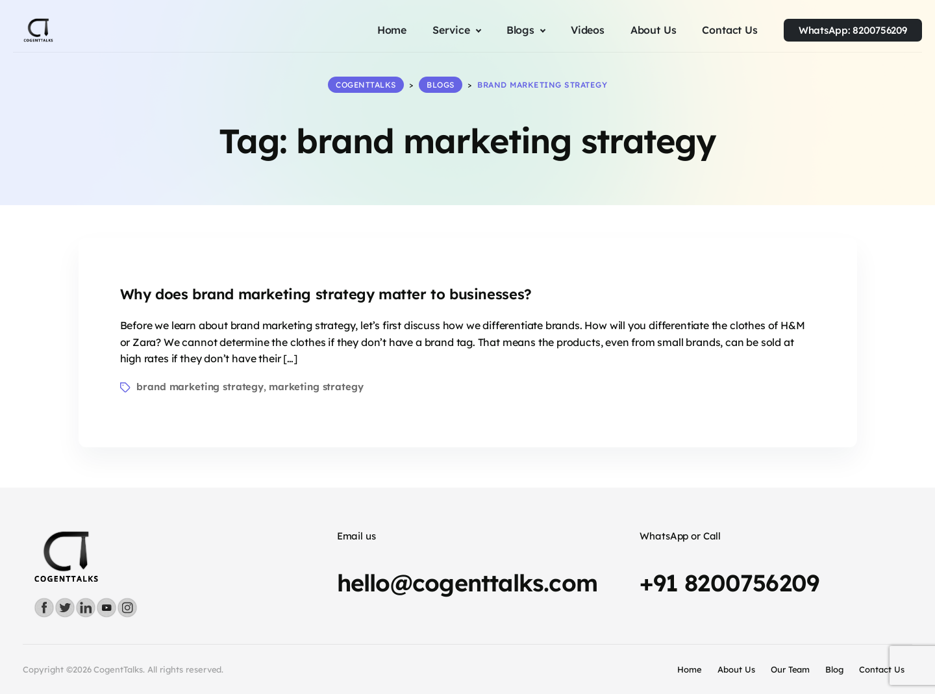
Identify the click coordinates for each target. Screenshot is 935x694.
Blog (834, 669)
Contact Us (881, 669)
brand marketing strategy (200, 386)
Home (689, 669)
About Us (736, 669)
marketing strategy (316, 386)
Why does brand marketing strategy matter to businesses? (326, 294)
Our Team (790, 669)
